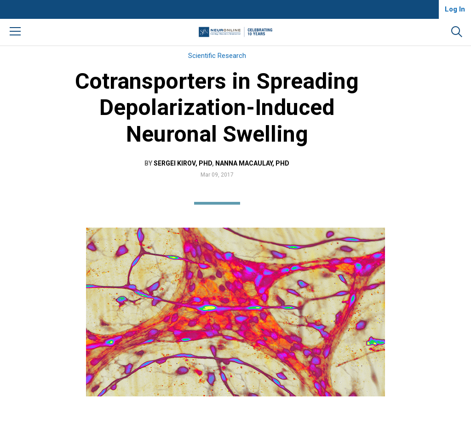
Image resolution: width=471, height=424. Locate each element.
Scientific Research (217, 56)
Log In (455, 9)
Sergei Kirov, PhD (183, 163)
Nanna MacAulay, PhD (252, 163)
